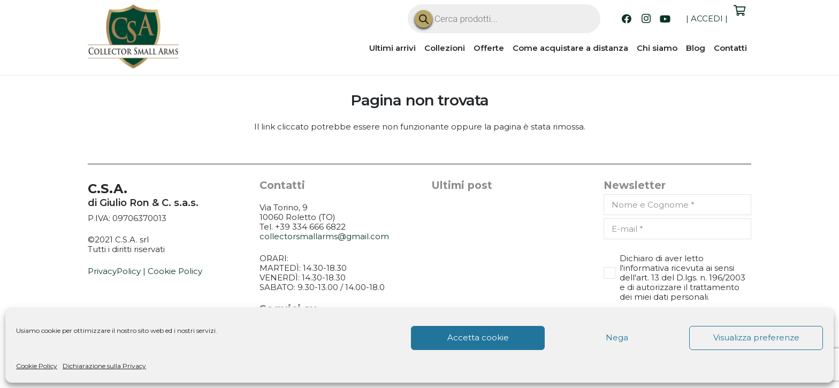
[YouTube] (665, 18)
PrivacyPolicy (114, 271)
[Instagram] (645, 18)
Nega (617, 337)
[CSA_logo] (133, 36)
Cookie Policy (36, 366)
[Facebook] (626, 18)
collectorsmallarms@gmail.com (324, 236)
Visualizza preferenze (756, 337)
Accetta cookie (478, 337)
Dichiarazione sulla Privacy (104, 366)
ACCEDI (707, 18)
